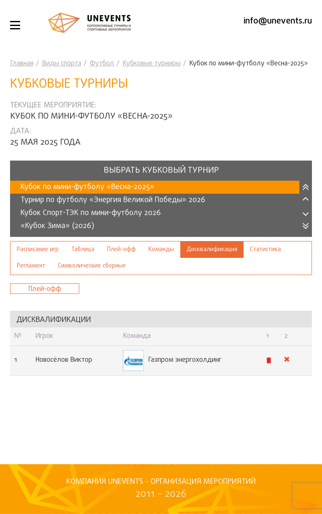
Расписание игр (38, 249)
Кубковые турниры (151, 64)
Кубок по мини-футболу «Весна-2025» (87, 187)
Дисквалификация (212, 249)
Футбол (102, 64)
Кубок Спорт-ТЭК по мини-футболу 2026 (91, 213)
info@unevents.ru (278, 21)
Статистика (265, 249)
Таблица (82, 249)
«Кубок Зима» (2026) (57, 226)
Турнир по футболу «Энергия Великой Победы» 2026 (113, 200)
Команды (161, 249)
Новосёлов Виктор (63, 360)
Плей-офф (121, 249)
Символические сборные (92, 266)
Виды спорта (61, 64)
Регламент (31, 266)
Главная (22, 64)
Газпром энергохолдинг (172, 360)
